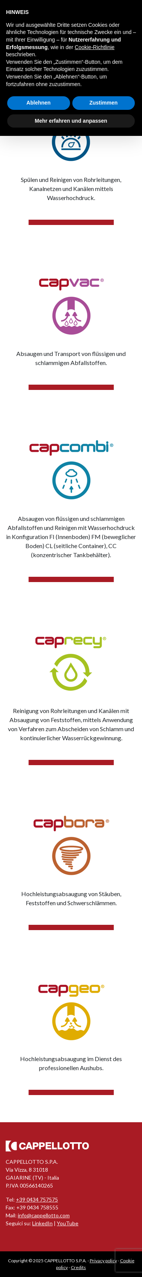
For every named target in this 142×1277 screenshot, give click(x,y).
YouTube (67, 1223)
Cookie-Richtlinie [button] (94, 47)
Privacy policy (103, 1260)
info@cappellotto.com (44, 1215)
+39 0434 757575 (37, 1199)
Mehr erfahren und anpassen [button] (71, 121)
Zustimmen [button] (103, 103)
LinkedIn (42, 1223)
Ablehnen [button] (39, 103)
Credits (78, 1267)
